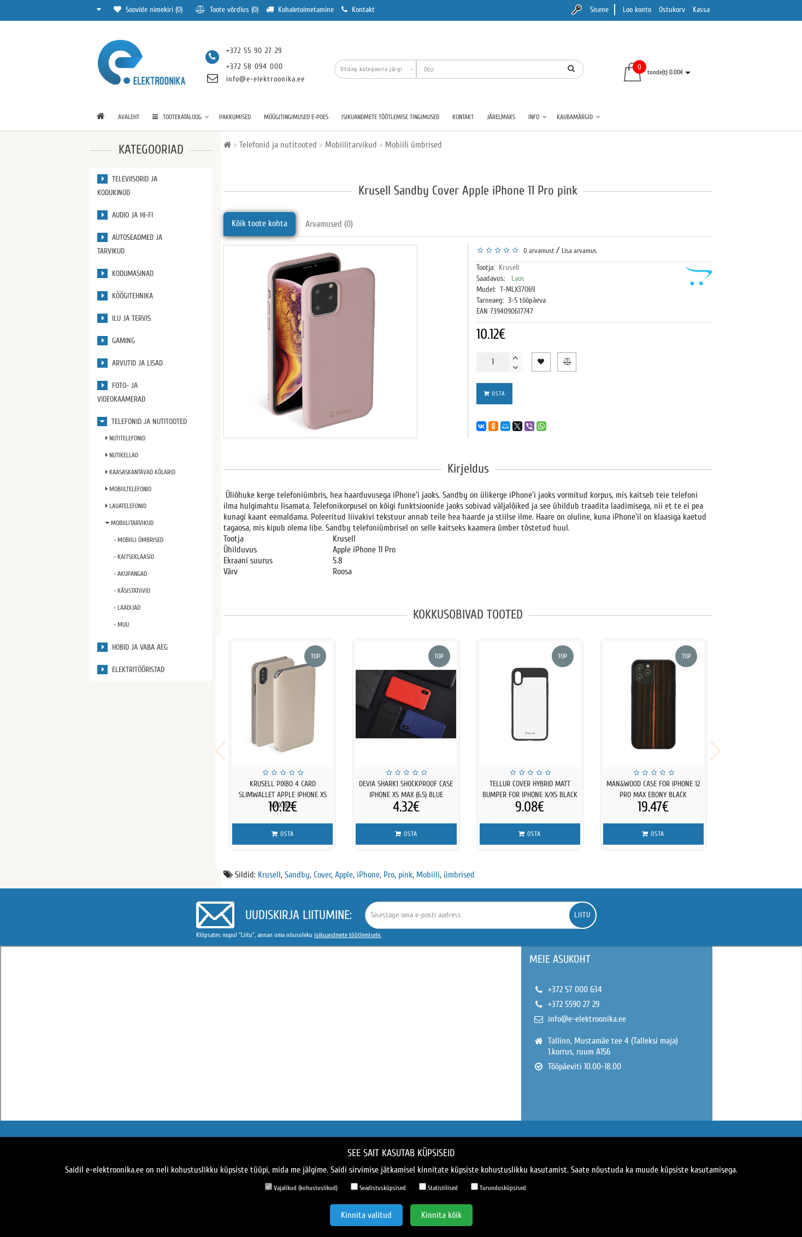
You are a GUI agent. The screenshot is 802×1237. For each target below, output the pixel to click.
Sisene (599, 9)
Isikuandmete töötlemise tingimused (390, 117)
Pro (389, 868)
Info (537, 117)
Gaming (116, 340)
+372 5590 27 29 (573, 997)
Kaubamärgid (578, 117)
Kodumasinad (125, 273)
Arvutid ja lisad (130, 363)
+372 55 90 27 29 (254, 50)
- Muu (121, 624)
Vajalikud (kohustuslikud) (301, 1187)
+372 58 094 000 (254, 66)
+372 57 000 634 (575, 982)
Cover (322, 868)
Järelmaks (501, 117)
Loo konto (637, 9)
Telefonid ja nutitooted (142, 421)
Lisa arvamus (579, 250)
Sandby (297, 868)
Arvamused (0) (329, 224)
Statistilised (438, 1187)
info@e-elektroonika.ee (265, 79)
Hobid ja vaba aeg (132, 647)
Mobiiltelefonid (128, 489)
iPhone (368, 868)
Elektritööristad (130, 669)
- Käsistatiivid (132, 590)
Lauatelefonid (125, 506)
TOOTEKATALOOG (180, 117)
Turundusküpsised (498, 1187)
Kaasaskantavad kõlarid (140, 472)
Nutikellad (121, 455)
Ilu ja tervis (124, 318)
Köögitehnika (125, 296)
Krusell (509, 267)
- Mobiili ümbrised (138, 540)
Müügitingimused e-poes (296, 117)
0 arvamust (537, 250)
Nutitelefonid (125, 438)
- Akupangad (130, 574)
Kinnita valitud (366, 1215)
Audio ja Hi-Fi (125, 215)
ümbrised (459, 868)
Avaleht (128, 117)
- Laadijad (127, 607)
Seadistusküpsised (378, 1187)
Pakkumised (235, 117)
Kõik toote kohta (259, 223)
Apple (344, 868)
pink (405, 868)
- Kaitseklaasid (134, 557)
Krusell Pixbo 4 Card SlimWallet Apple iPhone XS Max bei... (283, 794)
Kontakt (463, 117)
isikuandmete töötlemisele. (347, 928)
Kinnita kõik (441, 1215)
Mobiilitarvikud (129, 523)
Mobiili (428, 868)
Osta (494, 393)
